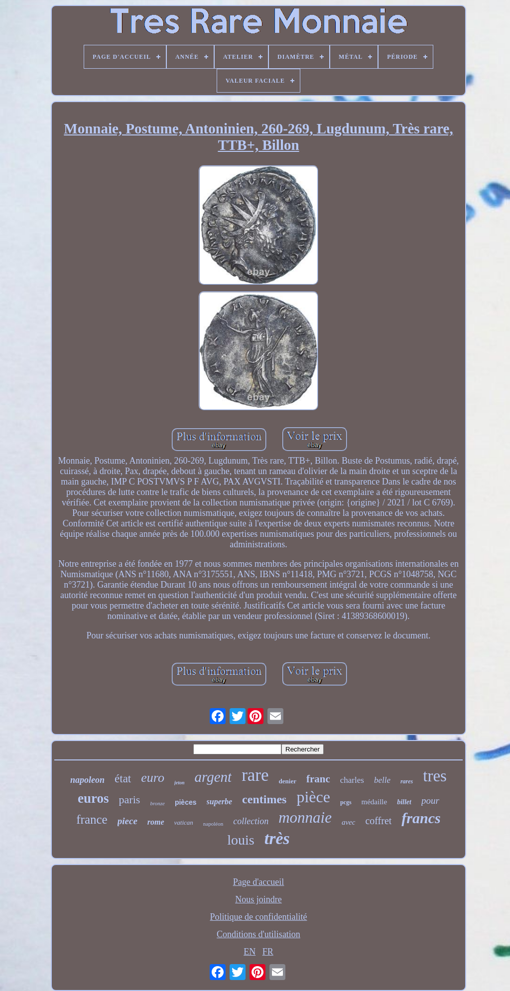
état (123, 778)
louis (240, 840)
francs (420, 818)
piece (127, 821)
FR (267, 952)
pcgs (346, 802)
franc (318, 779)
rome (155, 822)
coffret (378, 820)
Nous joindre (258, 899)
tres (435, 776)
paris (129, 799)
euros (93, 798)
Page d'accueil (258, 882)
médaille (374, 802)
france (91, 819)
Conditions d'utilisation (258, 934)
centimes (264, 799)
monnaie (305, 817)
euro (152, 777)
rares (406, 781)
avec (348, 822)
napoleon (87, 780)
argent (213, 777)
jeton (179, 782)
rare (255, 775)
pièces (186, 802)
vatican (183, 822)
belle (382, 780)
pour (430, 800)
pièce (313, 797)
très (277, 838)
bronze (157, 803)
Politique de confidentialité (258, 917)
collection (250, 821)
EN (249, 952)
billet (404, 802)
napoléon (213, 824)
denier (287, 781)
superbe (220, 801)
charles (352, 780)
